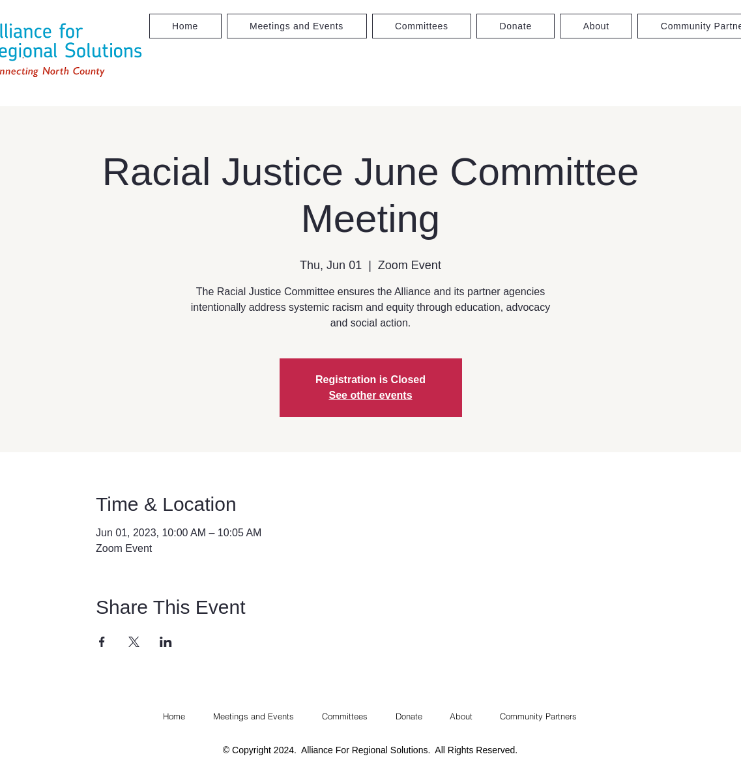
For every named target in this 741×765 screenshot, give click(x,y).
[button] (422, 26)
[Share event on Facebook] (102, 642)
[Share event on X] (134, 642)
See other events (370, 395)
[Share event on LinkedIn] (166, 642)
